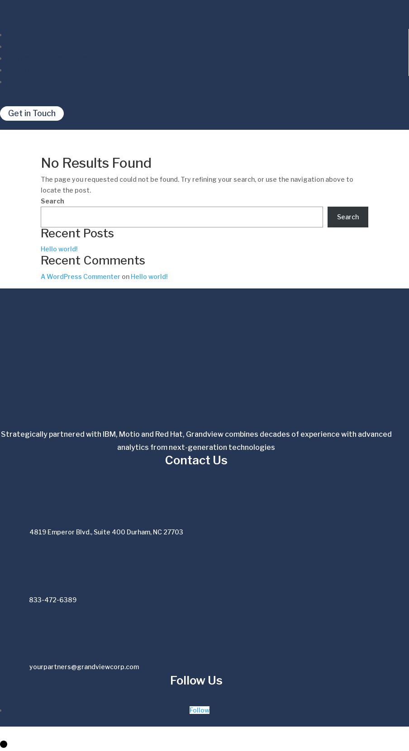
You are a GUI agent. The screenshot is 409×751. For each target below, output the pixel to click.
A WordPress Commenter (80, 276)
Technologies (38, 81)
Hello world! (59, 249)
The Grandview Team (51, 58)
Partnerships (38, 70)
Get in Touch (32, 113)
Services (31, 46)
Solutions (32, 34)
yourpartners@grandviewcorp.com (84, 667)
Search (52, 201)
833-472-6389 (52, 600)
